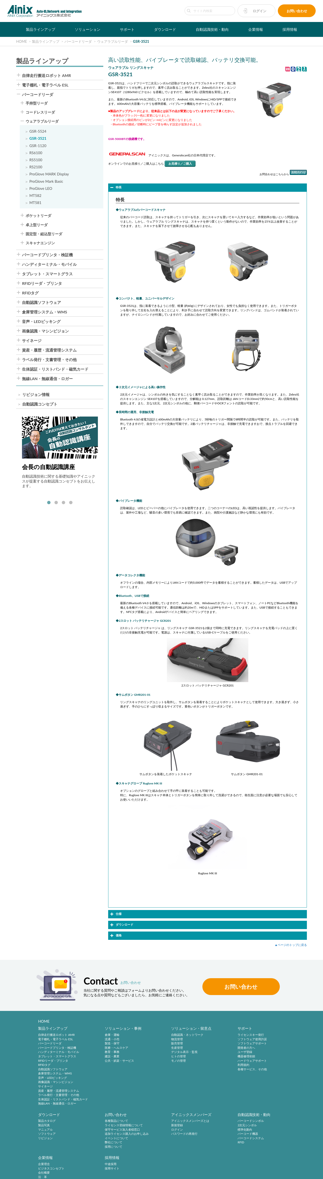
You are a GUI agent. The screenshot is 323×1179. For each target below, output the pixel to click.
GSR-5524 (37, 131)
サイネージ (32, 341)
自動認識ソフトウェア (41, 302)
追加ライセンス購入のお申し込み (60, 1134)
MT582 (35, 195)
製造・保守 (99, 1043)
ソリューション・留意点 (166, 1028)
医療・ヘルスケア (103, 1048)
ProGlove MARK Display (49, 174)
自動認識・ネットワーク (162, 1035)
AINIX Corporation (278, 1172)
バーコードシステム (159, 1139)
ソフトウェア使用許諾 (214, 1039)
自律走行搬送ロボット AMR (46, 75)
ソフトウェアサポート (214, 1043)
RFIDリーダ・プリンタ (42, 283)
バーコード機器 (156, 1134)
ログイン (259, 11)
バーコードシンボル (159, 1122)
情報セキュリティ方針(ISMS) (122, 1172)
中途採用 (259, 1122)
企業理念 (205, 1122)
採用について (47, 1147)
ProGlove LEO (40, 188)
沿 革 (203, 1134)
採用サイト (260, 1126)
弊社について (47, 1143)
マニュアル (260, 1043)
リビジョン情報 (36, 395)
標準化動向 (153, 1130)
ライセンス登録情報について (57, 1126)
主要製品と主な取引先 (214, 1143)
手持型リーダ (37, 103)
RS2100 (35, 167)
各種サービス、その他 (214, 1069)
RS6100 (35, 153)
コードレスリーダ (40, 112)
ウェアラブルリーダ (42, 121)
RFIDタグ (30, 293)
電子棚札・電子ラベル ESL (45, 85)
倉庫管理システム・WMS (44, 312)
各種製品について (50, 1122)
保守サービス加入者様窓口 (55, 1130)
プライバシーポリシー (45, 1172)
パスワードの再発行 (105, 1134)
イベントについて (50, 1139)
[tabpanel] (59, 452)
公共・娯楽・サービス (106, 1061)
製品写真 (259, 1039)
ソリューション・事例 (110, 1028)
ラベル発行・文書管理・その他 (49, 360)
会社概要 (205, 1130)
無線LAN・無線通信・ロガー (47, 379)
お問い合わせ (297, 11)
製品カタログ (262, 1035)
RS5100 (35, 160)
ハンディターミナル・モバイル (49, 264)
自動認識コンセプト (39, 404)
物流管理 (151, 1039)
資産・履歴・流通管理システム (49, 350)
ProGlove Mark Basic (46, 181)
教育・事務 (99, 1052)
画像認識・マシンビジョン (45, 331)
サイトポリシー (15, 1172)
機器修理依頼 (208, 1056)
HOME (44, 1021)
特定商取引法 (73, 1172)
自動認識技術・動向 (212, 29)
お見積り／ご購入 (180, 163)
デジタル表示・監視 (159, 1052)
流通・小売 (99, 1039)
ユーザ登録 (206, 1052)
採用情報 (289, 29)
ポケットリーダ (38, 215)
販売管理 (151, 1043)
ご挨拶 (203, 1139)
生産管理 (151, 1048)
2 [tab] (56, 502)
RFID (149, 1143)
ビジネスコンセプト (212, 1126)
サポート (127, 29)
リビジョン (260, 1052)
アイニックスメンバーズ (112, 1115)
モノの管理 (153, 1061)
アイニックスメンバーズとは (111, 1122)
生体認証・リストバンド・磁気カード (55, 369)
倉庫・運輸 (99, 1035)
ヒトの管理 (153, 1056)
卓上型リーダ (37, 225)
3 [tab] (63, 502)
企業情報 (255, 29)
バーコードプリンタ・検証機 (47, 255)
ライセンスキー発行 (212, 1035)
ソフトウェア (262, 1048)
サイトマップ (155, 1172)
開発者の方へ (208, 1048)
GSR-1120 (37, 146)
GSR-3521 (37, 138)
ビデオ (203, 1152)
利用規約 (205, 1065)
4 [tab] (70, 502)
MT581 (35, 202)
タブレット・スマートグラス (47, 274)
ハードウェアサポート (214, 1061)
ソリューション (87, 29)
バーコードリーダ (37, 94)
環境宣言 (93, 1172)
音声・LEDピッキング (41, 321)
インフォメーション (212, 1147)
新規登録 (98, 1126)
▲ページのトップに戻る (291, 945)
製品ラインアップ (40, 29)
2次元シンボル (155, 1126)
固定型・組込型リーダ (44, 234)
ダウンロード (165, 29)
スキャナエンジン (40, 243)
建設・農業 (99, 1056)
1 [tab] (48, 502)
